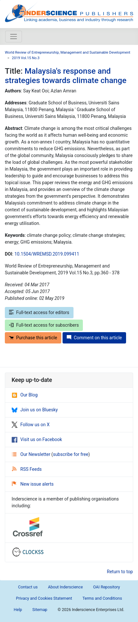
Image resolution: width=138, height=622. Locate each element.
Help (18, 609)
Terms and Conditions (102, 598)
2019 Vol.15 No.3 (26, 58)
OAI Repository (106, 587)
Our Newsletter (31, 454)
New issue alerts (33, 484)
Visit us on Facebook (37, 439)
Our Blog (25, 394)
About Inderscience (65, 587)
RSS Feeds (27, 469)
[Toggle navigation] (13, 36)
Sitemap (39, 609)
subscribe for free (70, 454)
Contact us (28, 587)
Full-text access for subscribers (44, 325)
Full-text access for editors (39, 312)
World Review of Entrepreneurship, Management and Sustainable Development (67, 52)
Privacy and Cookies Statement (44, 598)
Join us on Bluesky (35, 409)
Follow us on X (31, 424)
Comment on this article (94, 337)
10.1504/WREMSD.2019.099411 (47, 254)
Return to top (120, 571)
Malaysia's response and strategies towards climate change (65, 75)
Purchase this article (33, 337)
